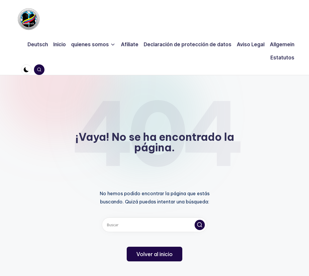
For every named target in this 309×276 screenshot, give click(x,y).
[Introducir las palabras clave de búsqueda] (154, 224)
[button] (200, 225)
